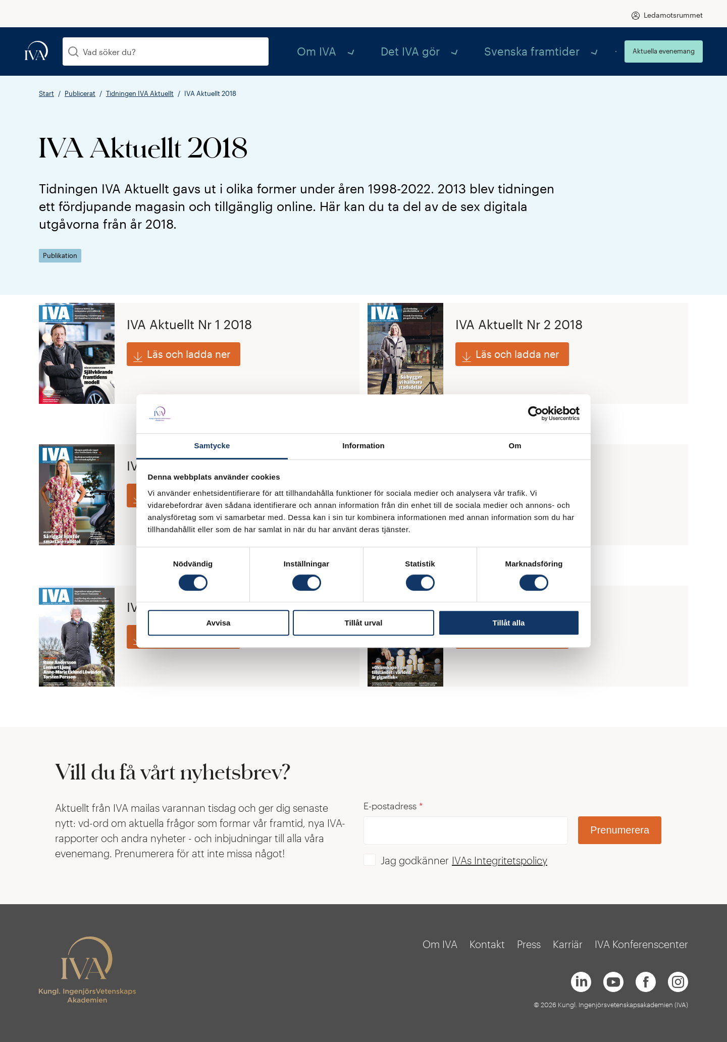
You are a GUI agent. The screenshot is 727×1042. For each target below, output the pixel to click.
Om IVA (405, 51)
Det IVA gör (470, 51)
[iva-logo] (36, 51)
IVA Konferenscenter (641, 944)
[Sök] (73, 51)
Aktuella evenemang (664, 51)
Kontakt (487, 944)
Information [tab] (363, 445)
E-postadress (393, 806)
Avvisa (218, 622)
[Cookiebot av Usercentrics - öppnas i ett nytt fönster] (535, 414)
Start (46, 93)
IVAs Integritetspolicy (499, 860)
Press (529, 944)
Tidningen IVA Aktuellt (140, 93)
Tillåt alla (509, 622)
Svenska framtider (555, 51)
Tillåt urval (364, 622)
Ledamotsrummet (673, 15)
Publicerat (80, 93)
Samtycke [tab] (212, 445)
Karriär (568, 944)
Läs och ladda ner (189, 356)
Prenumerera (619, 830)
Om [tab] (514, 445)
